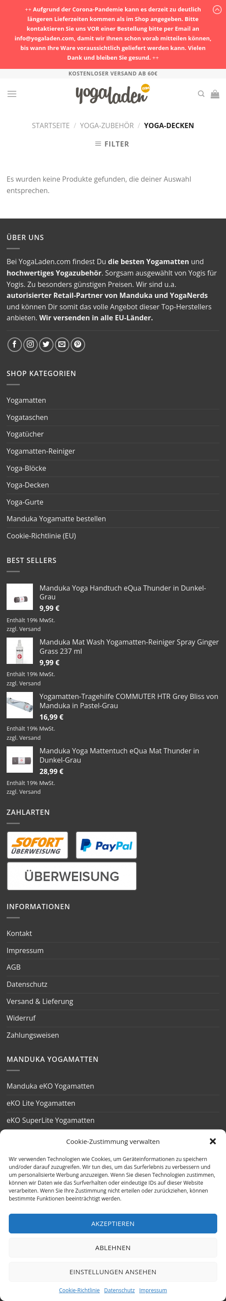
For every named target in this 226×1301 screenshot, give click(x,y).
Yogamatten (167, 261)
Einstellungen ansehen (112, 1271)
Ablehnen (113, 1247)
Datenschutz (119, 1290)
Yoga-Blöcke (26, 468)
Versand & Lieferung (40, 1001)
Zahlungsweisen (33, 1035)
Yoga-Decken (28, 485)
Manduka (136, 295)
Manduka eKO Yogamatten (50, 1086)
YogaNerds (189, 295)
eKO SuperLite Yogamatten (51, 1120)
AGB (14, 967)
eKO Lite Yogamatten (41, 1103)
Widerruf (21, 1018)
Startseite (51, 125)
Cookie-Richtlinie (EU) (41, 536)
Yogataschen (27, 417)
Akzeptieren (113, 1223)
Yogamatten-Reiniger (41, 451)
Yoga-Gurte (25, 502)
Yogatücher (25, 434)
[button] (212, 1141)
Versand (30, 629)
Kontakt (19, 933)
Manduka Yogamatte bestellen (56, 518)
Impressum (153, 1290)
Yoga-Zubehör (106, 125)
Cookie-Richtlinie (79, 1290)
